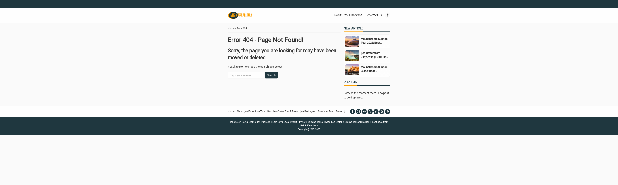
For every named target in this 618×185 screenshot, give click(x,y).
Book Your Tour (325, 111)
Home (337, 15)
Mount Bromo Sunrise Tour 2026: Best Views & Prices (374, 42)
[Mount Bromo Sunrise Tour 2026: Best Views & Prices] (352, 41)
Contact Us (374, 15)
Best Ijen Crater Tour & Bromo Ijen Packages (291, 111)
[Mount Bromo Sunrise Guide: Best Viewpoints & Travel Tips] (352, 69)
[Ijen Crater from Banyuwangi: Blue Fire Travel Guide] (352, 55)
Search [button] (271, 75)
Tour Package (353, 15)
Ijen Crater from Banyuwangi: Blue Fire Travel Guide (374, 56)
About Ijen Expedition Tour (251, 111)
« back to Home (237, 66)
